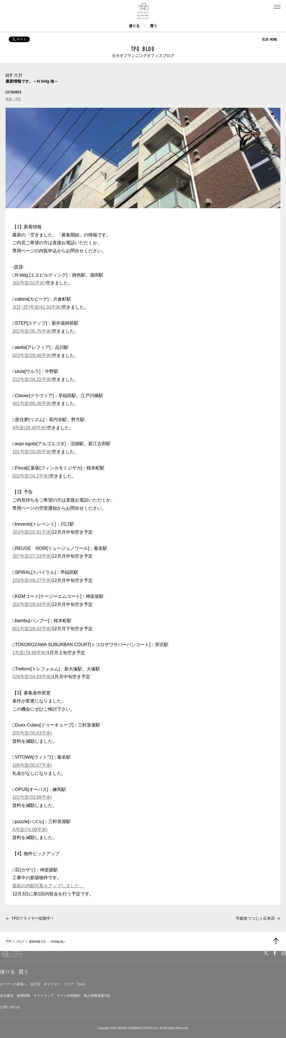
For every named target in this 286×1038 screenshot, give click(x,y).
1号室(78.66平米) (29, 652)
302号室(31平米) (29, 283)
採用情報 (23, 996)
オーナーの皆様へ (13, 984)
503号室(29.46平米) (32, 355)
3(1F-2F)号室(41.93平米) (37, 307)
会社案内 (6, 996)
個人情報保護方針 (97, 996)
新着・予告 (13, 98)
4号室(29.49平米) (29, 427)
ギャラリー (52, 984)
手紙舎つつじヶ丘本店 (255, 918)
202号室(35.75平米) (32, 331)
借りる (134, 26)
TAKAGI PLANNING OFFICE (135, 1028)
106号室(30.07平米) (32, 765)
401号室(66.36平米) (32, 403)
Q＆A (81, 984)
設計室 (35, 984)
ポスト (19, 39)
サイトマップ (44, 996)
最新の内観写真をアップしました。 (48, 885)
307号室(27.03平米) (32, 556)
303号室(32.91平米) (32, 532)
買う (153, 26)
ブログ (69, 984)
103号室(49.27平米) (32, 580)
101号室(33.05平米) (32, 451)
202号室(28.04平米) (32, 604)
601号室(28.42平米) (32, 628)
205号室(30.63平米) (32, 733)
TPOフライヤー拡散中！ (32, 918)
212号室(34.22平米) (32, 379)
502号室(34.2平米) (30, 476)
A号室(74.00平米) (29, 829)
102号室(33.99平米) (32, 797)
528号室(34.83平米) (32, 676)
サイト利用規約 (68, 996)
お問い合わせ (10, 1007)
